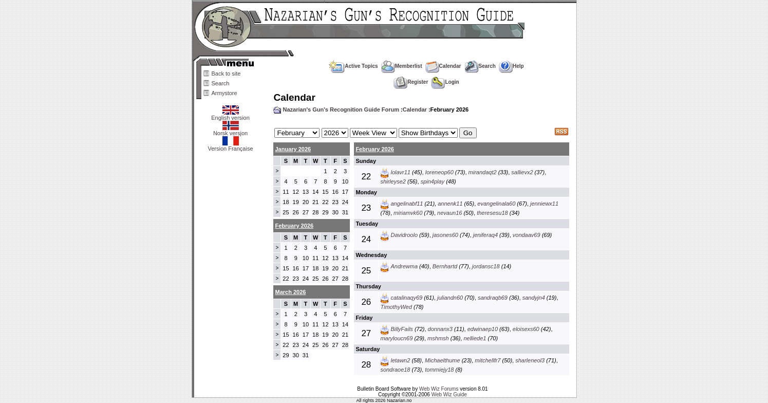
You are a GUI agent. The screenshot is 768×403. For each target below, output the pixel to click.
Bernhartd (445, 266)
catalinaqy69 (406, 298)
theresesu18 (492, 213)
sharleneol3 (530, 360)
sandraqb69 (493, 298)
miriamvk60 (408, 213)
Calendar (443, 66)
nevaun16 (449, 213)
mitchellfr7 (487, 360)
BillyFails (401, 329)
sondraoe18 (395, 370)
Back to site (226, 73)
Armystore (224, 93)
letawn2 (400, 360)
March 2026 (290, 292)
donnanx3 (440, 329)
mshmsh (438, 338)
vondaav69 (526, 235)
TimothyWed (395, 307)
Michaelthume (442, 360)
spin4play (432, 181)
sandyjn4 (533, 298)
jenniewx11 (544, 203)
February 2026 (374, 149)
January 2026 (293, 149)
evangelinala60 (496, 203)
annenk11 (450, 203)
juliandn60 (450, 298)
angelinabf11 (406, 203)
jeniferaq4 (485, 235)
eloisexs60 (526, 329)
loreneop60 (439, 172)
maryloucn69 (396, 338)
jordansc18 (486, 266)
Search (221, 83)
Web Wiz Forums (439, 389)
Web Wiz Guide (449, 394)
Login (445, 82)
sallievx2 (522, 172)
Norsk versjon (230, 130)
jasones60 (445, 235)
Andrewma (404, 266)
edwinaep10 (482, 329)
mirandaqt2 (483, 172)
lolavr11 (400, 172)
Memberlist (401, 66)
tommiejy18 (439, 370)
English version (230, 115)
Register (411, 82)
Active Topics (353, 66)
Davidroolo (404, 235)
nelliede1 (474, 338)
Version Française (230, 146)
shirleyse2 (393, 181)
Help (511, 66)
